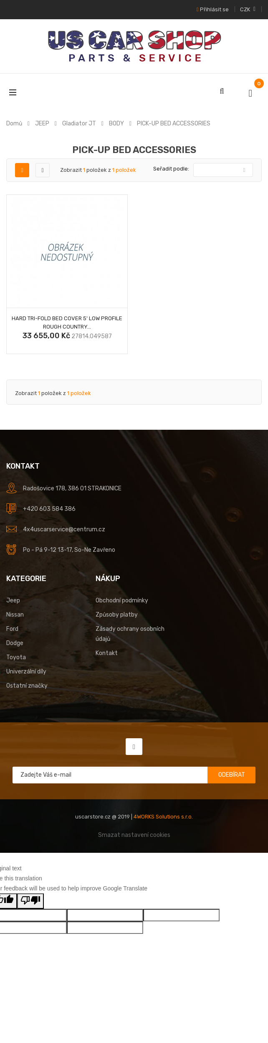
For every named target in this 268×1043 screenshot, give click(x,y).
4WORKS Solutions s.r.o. (163, 816)
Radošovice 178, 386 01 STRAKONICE (72, 488)
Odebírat (231, 774)
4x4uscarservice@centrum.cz (64, 529)
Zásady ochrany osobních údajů (130, 634)
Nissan (15, 614)
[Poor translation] (30, 901)
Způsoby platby (117, 614)
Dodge (14, 643)
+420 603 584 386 (49, 509)
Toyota (16, 657)
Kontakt (107, 653)
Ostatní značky (27, 685)
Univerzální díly (26, 671)
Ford (12, 628)
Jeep (13, 600)
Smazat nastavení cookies (134, 835)
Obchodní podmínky (122, 600)
